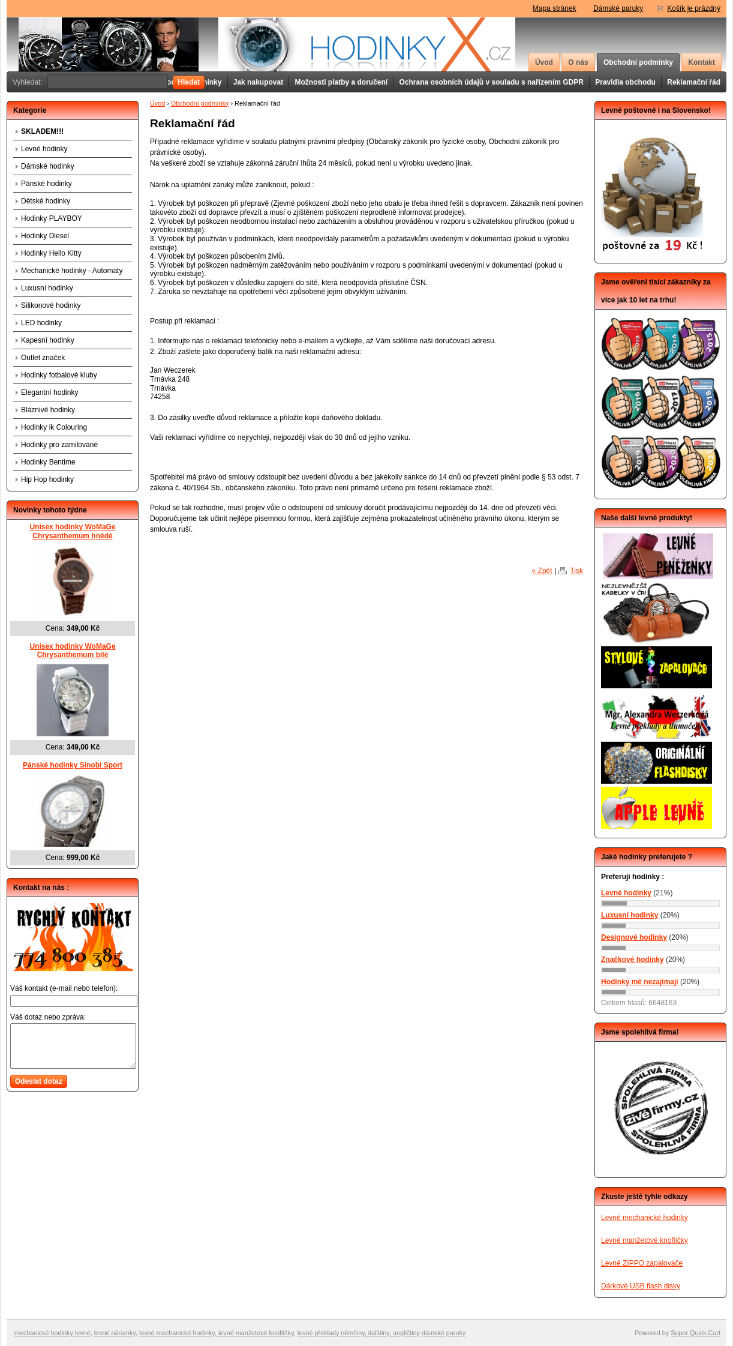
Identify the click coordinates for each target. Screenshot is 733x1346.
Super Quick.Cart (695, 1332)
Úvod (544, 62)
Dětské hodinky (45, 201)
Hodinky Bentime (48, 462)
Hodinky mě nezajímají (639, 982)
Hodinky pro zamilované (59, 444)
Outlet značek (43, 357)
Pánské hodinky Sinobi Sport (72, 765)
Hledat (189, 82)
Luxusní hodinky (47, 288)
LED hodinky (41, 323)
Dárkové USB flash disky (640, 1286)
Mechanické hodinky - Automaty (71, 270)
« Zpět (542, 570)
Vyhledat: (28, 82)
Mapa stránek (554, 8)
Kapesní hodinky (47, 340)
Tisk (576, 570)
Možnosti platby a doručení (341, 82)
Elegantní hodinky (49, 392)
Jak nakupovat (258, 82)
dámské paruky (443, 1332)
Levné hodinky (44, 149)
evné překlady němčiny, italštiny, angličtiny (359, 1332)
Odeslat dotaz (38, 1081)
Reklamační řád (693, 82)
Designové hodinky (634, 937)
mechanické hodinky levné (52, 1332)
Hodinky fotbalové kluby (59, 375)
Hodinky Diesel (45, 236)
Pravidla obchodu (625, 82)
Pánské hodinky (46, 183)
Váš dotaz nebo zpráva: (48, 1017)
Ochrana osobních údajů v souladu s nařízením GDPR (491, 82)
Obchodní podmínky (638, 62)
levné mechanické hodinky (177, 1332)
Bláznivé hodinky (48, 410)
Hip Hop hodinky (47, 479)
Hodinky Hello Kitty (51, 253)
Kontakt (701, 62)
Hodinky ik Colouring (54, 427)
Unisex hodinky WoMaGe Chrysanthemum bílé (72, 650)
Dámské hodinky (47, 166)
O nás (578, 62)
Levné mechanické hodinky (644, 1217)
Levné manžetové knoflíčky (644, 1240)
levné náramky (115, 1332)
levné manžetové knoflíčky (255, 1332)
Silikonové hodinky (50, 305)
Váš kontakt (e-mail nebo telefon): (64, 988)
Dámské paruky (618, 8)
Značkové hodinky (632, 959)
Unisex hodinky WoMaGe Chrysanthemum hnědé (72, 531)
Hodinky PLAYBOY (51, 218)
